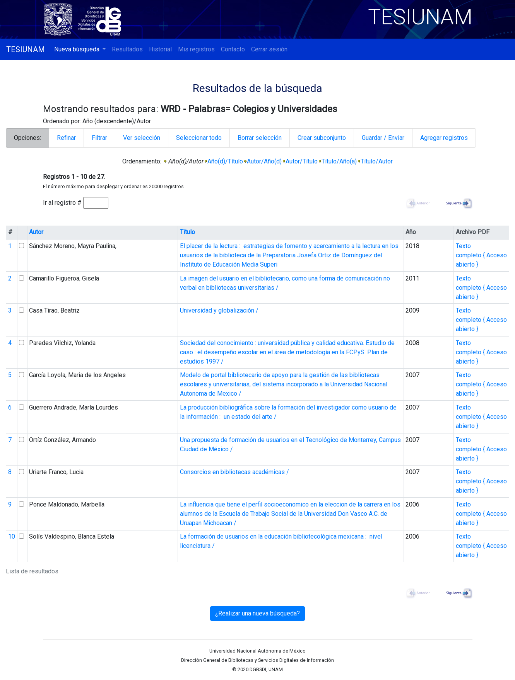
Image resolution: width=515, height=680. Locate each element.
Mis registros (196, 49)
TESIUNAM (25, 49)
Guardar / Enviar (383, 137)
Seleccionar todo (199, 137)
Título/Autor (377, 161)
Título (187, 232)
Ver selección (141, 137)
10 (11, 536)
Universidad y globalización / (219, 310)
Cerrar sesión (269, 49)
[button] (80, 49)
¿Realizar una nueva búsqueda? (257, 613)
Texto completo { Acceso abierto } (481, 255)
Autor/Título (302, 161)
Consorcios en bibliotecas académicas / (234, 472)
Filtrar (99, 137)
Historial (160, 49)
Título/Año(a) (339, 161)
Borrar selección (260, 137)
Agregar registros (444, 137)
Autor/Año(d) (264, 161)
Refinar (66, 137)
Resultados (127, 49)
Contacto (233, 49)
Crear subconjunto (322, 137)
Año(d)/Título (225, 161)
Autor (36, 232)
